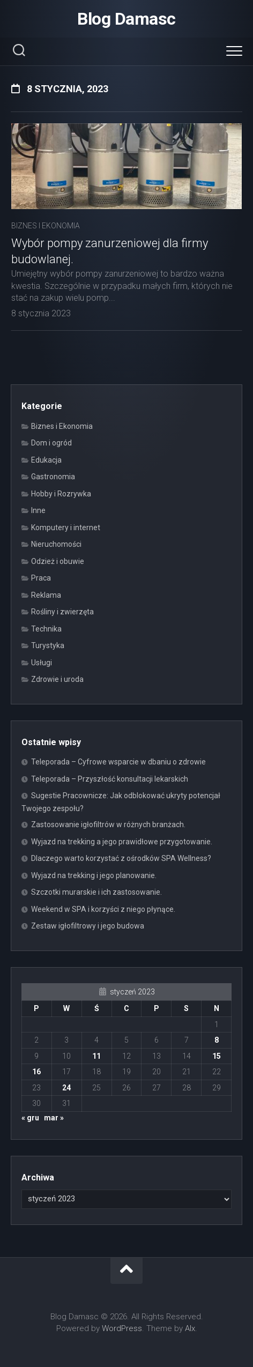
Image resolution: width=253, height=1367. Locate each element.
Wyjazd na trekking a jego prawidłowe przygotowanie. (121, 841)
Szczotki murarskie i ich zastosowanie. (96, 892)
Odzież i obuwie (57, 561)
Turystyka (47, 645)
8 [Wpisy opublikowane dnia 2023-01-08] (216, 1040)
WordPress (122, 1328)
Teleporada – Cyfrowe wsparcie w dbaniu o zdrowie (118, 761)
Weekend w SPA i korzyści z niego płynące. (103, 909)
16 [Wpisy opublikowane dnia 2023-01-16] (36, 1071)
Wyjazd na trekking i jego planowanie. (94, 875)
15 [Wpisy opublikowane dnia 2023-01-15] (216, 1056)
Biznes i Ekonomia (45, 225)
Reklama (46, 595)
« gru (30, 1117)
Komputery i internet (65, 527)
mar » (54, 1117)
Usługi (41, 662)
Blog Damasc (126, 19)
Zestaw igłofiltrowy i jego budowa (87, 926)
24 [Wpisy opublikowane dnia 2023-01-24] (66, 1087)
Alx (190, 1328)
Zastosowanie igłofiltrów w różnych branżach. (108, 824)
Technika (46, 629)
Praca (41, 578)
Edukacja (46, 460)
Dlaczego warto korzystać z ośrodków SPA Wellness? (121, 858)
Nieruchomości (56, 544)
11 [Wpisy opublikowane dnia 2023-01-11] (96, 1056)
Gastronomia (53, 476)
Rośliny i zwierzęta (62, 611)
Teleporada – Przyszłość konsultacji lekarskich (109, 779)
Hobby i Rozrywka (61, 493)
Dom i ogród (51, 443)
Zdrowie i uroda (57, 679)
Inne (38, 510)
